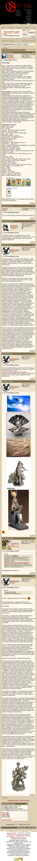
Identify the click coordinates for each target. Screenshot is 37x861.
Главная (6, 28)
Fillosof (13, 226)
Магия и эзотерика (9, 31)
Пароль (25, 34)
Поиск (20, 40)
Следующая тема (24, 800)
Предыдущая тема (13, 800)
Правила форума (6, 819)
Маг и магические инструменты (18, 837)
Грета (14, 543)
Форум (15, 28)
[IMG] (3, 815)
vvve (4, 209)
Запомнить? (31, 32)
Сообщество (21, 39)
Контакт (31, 28)
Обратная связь (21, 827)
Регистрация (6, 39)
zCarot (21, 843)
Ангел (9, 55)
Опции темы (29, 50)
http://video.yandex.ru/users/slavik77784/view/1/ (14, 372)
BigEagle (13, 250)
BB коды (4, 813)
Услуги (23, 28)
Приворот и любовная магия (19, 6)
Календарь (13, 39)
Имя (24, 30)
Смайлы (4, 814)
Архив (29, 827)
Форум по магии (27, 4)
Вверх (34, 827)
